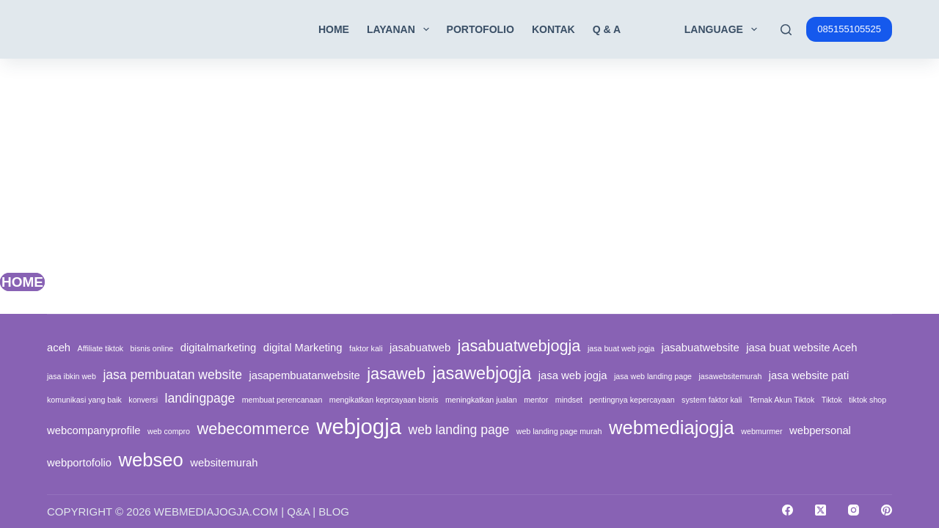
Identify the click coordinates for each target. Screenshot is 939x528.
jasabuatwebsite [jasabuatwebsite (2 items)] (700, 347)
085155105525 (849, 28)
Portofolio (480, 29)
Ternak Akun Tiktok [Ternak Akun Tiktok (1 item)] (781, 399)
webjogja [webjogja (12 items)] (358, 426)
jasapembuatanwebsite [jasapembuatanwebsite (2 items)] (304, 375)
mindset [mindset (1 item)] (568, 399)
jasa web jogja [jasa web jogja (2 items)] (572, 375)
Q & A (607, 29)
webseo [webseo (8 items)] (150, 460)
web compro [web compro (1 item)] (168, 431)
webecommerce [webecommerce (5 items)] (253, 428)
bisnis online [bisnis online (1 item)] (152, 348)
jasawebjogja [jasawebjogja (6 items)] (481, 373)
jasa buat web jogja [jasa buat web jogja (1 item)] (621, 348)
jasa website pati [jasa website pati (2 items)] (809, 375)
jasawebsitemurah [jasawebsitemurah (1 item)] (729, 376)
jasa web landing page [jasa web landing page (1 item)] (653, 376)
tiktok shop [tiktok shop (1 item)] (867, 399)
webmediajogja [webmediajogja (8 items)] (671, 427)
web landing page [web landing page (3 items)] (458, 429)
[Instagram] (853, 510)
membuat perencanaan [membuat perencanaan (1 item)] (282, 399)
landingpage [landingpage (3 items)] (199, 398)
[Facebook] (787, 510)
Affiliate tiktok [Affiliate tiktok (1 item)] (101, 348)
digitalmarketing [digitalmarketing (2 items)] (218, 347)
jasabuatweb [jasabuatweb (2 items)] (420, 347)
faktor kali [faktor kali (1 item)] (366, 348)
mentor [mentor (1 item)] (536, 399)
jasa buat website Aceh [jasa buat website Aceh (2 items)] (801, 347)
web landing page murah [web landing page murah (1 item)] (559, 431)
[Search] (786, 29)
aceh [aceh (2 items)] (58, 347)
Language (723, 29)
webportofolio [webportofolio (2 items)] (79, 463)
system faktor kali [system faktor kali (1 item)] (712, 399)
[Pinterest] (886, 510)
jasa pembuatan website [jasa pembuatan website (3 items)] (172, 374)
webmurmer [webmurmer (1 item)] (761, 431)
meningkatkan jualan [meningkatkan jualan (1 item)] (481, 399)
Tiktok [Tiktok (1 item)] (832, 399)
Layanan (401, 29)
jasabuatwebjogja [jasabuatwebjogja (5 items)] (519, 346)
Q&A (298, 511)
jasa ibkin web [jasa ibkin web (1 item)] (71, 376)
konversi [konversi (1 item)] (143, 399)
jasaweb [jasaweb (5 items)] (396, 373)
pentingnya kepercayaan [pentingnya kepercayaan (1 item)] (632, 399)
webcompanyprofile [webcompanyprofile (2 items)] (94, 430)
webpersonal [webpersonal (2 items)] (820, 430)
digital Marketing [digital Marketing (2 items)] (303, 347)
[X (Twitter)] (820, 510)
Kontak (553, 29)
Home (333, 29)
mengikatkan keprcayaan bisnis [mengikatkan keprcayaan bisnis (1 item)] (384, 399)
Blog (333, 511)
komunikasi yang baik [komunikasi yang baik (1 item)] (84, 399)
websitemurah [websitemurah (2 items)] (223, 463)
